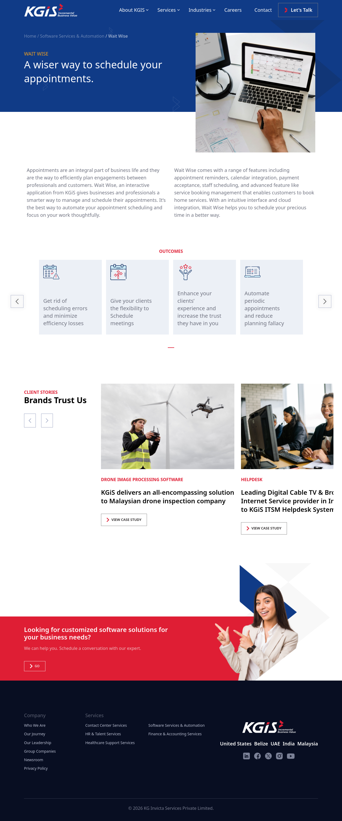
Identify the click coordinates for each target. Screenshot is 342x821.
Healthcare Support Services (110, 742)
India (289, 743)
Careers (233, 10)
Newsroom (33, 759)
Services (166, 10)
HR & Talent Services (103, 733)
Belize (261, 743)
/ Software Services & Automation (70, 36)
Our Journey (34, 733)
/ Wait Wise (117, 36)
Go (35, 666)
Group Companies (40, 751)
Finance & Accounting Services (174, 733)
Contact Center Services (106, 725)
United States (235, 743)
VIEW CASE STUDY (124, 519)
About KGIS (132, 10)
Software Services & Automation (176, 725)
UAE (275, 743)
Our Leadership (37, 742)
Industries (200, 10)
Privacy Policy (36, 768)
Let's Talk (298, 10)
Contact (263, 10)
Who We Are (34, 725)
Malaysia (307, 743)
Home (30, 36)
